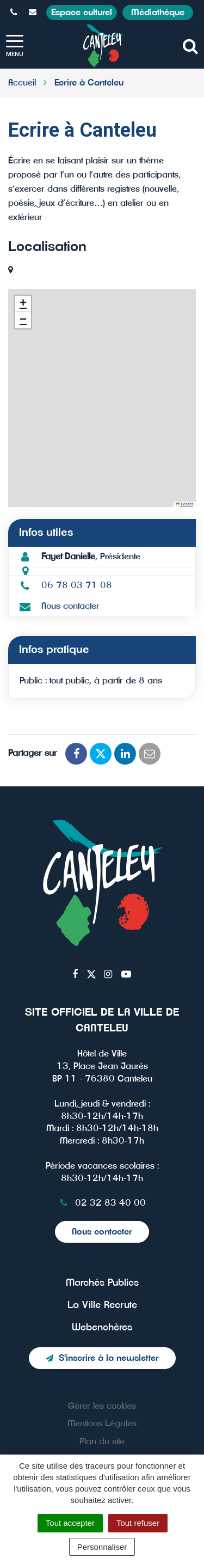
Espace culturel (81, 12)
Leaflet (184, 504)
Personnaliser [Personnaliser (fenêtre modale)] (102, 1546)
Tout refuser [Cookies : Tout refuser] (137, 1523)
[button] (23, 304)
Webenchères (102, 1328)
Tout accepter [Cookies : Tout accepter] (70, 1523)
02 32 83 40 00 (102, 1203)
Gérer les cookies (102, 1406)
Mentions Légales (102, 1423)
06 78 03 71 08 (76, 585)
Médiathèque (157, 12)
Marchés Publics (102, 1283)
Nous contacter (70, 606)
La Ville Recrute (102, 1305)
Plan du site (102, 1441)
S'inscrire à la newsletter (102, 1358)
